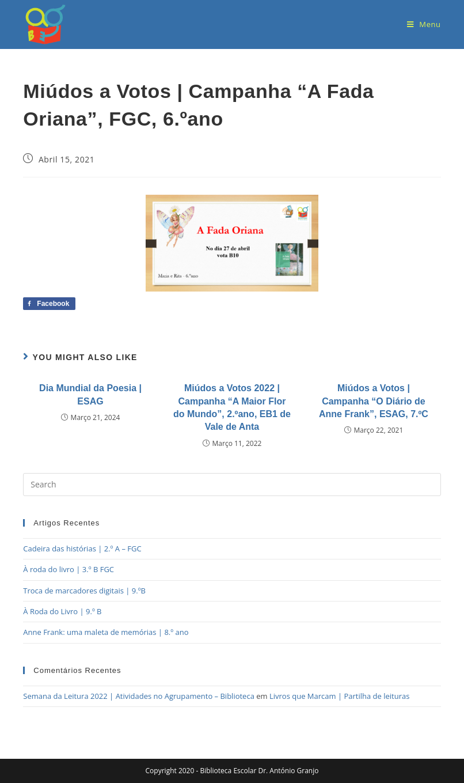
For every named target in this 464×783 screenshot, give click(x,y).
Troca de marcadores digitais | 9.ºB (84, 590)
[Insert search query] (231, 484)
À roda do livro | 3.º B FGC (68, 569)
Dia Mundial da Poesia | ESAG (90, 394)
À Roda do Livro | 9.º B (62, 611)
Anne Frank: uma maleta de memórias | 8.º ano (105, 632)
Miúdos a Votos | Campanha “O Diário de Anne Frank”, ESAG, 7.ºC (373, 401)
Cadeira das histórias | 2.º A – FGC (82, 548)
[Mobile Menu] (424, 24)
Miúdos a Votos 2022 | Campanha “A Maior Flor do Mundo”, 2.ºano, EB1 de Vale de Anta (232, 407)
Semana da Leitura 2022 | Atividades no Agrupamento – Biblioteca (138, 696)
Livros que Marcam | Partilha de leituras (339, 696)
